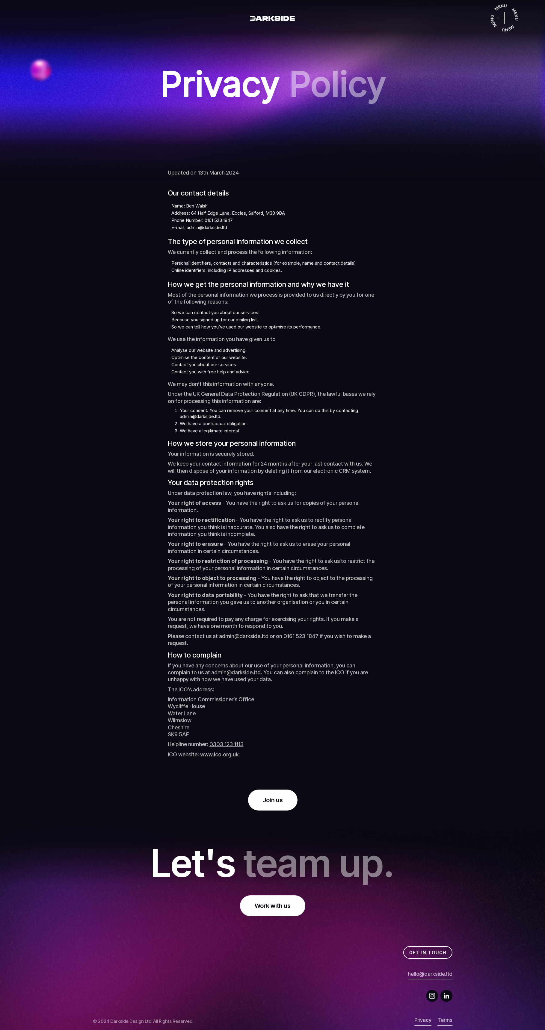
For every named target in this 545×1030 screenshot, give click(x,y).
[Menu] (504, 17)
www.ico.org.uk (219, 754)
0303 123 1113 (226, 744)
